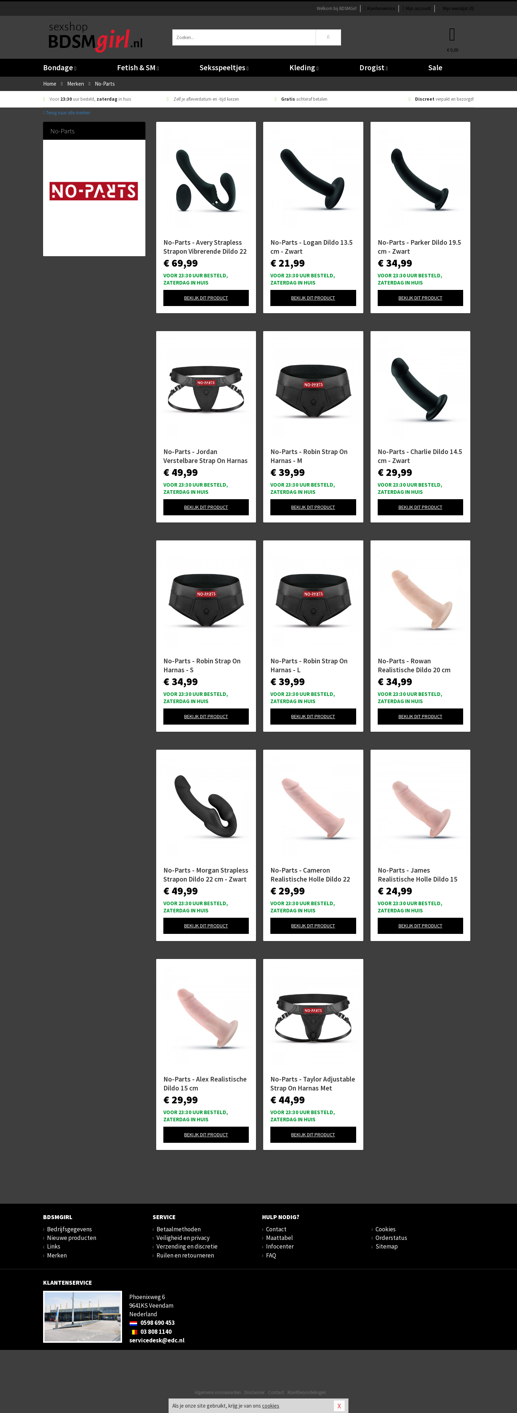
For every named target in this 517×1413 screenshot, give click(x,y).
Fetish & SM (138, 67)
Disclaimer (254, 1392)
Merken (57, 1255)
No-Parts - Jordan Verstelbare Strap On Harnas (205, 456)
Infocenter (280, 1246)
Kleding (303, 67)
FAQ (271, 1255)
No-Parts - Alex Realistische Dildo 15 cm (205, 1083)
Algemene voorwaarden (218, 1392)
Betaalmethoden (179, 1229)
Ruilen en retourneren (185, 1255)
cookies (270, 1405)
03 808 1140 (150, 1332)
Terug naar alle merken (66, 113)
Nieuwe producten (71, 1238)
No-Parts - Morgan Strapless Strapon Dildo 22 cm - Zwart (205, 874)
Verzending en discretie (187, 1246)
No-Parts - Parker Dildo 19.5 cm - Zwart (419, 247)
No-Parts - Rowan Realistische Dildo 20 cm (414, 665)
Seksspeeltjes (224, 67)
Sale (435, 67)
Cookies (386, 1229)
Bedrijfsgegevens (69, 1229)
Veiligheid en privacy (183, 1238)
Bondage (59, 67)
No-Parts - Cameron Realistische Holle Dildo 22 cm (310, 875)
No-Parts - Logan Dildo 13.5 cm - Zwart (311, 247)
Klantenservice (379, 8)
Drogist (373, 67)
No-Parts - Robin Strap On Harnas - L (309, 665)
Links (53, 1246)
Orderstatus (391, 1238)
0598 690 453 (152, 1323)
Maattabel (279, 1238)
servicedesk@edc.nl (157, 1340)
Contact (276, 1229)
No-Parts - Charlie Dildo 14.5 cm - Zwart (420, 456)
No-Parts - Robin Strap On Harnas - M (309, 456)
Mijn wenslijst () (456, 8)
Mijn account (416, 8)
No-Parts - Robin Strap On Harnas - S (202, 665)
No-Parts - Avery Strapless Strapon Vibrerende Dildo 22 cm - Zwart (205, 247)
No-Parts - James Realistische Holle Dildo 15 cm (417, 875)
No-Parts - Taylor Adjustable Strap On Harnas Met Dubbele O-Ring (312, 1084)
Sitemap (387, 1246)
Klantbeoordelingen (307, 1392)
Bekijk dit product (206, 298)
